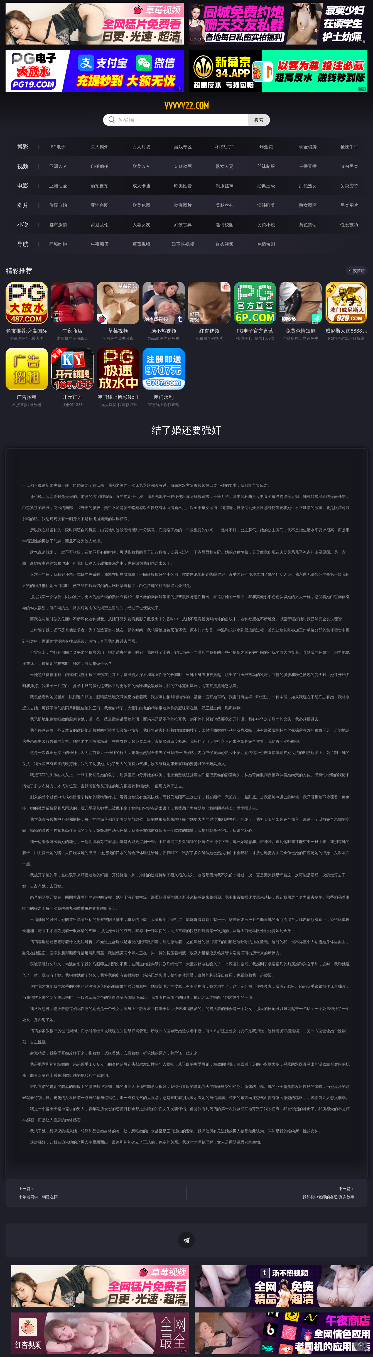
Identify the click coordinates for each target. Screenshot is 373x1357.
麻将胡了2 (224, 147)
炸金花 (266, 147)
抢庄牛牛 (349, 147)
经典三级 (266, 186)
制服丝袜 (225, 186)
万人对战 (141, 147)
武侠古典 (183, 225)
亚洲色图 (100, 205)
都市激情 (58, 225)
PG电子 (58, 147)
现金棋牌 (308, 147)
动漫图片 (183, 205)
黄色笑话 (308, 225)
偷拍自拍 (100, 186)
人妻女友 (141, 225)
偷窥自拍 (58, 205)
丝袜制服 (266, 166)
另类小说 (266, 225)
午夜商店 (100, 244)
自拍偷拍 (100, 166)
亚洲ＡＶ (58, 166)
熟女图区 (308, 205)
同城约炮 (58, 244)
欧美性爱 (183, 186)
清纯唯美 (266, 205)
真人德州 (100, 147)
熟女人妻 (225, 166)
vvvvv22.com (186, 105)
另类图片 (349, 205)
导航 (22, 244)
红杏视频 (225, 244)
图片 (22, 205)
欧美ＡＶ (141, 166)
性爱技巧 (349, 225)
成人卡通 (141, 186)
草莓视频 (141, 244)
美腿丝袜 (225, 205)
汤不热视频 (183, 244)
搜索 (258, 120)
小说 (22, 224)
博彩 (22, 146)
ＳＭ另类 (349, 166)
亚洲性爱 (58, 186)
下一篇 (317, 1193)
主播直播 (308, 166)
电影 (22, 185)
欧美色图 (141, 205)
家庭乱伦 (100, 225)
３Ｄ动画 (183, 166)
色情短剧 (266, 244)
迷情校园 (225, 225)
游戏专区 (183, 147)
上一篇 (55, 1193)
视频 (22, 166)
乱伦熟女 (308, 186)
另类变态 (349, 186)
